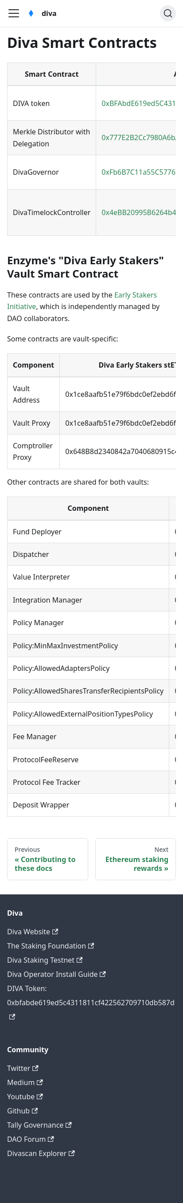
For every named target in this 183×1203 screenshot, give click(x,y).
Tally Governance (39, 1125)
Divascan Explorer (41, 1153)
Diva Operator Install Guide (56, 974)
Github (22, 1111)
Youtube (25, 1096)
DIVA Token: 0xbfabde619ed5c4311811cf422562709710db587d (91, 1001)
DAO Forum (30, 1139)
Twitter (23, 1068)
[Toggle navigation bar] (13, 13)
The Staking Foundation (50, 946)
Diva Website (32, 932)
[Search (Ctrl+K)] (168, 13)
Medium (25, 1082)
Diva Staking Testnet (44, 960)
